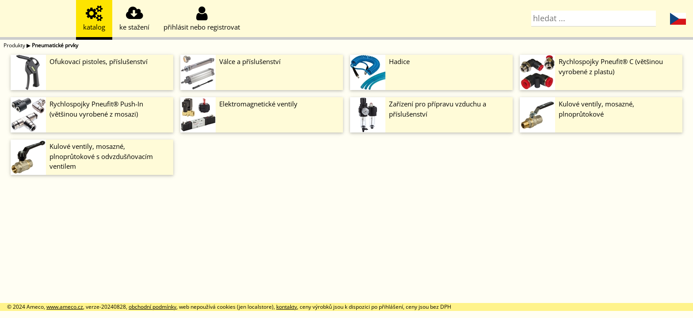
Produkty (14, 45)
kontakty (286, 306)
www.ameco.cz (64, 306)
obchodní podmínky (152, 306)
